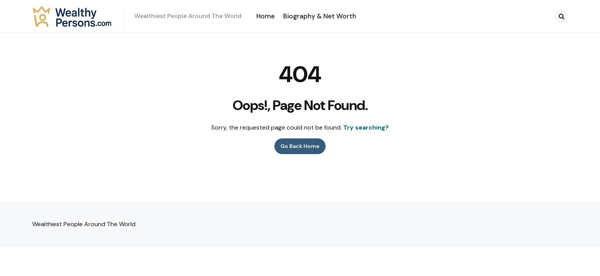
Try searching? (366, 127)
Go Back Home (300, 146)
